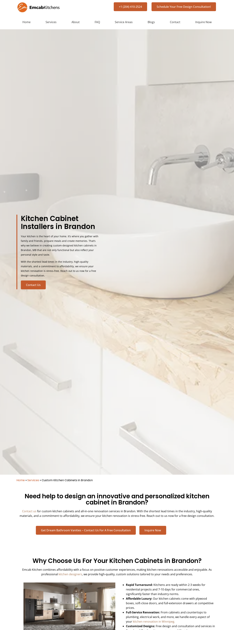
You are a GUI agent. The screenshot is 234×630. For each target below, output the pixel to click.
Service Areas (124, 22)
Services (51, 22)
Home (26, 22)
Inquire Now (203, 22)
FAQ (97, 22)
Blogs (151, 22)
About (76, 22)
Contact (175, 22)
